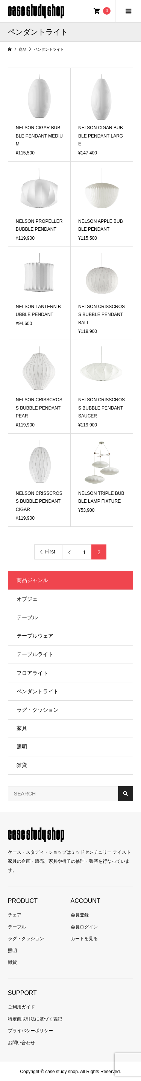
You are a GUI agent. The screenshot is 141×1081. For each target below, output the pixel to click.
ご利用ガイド (21, 1007)
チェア (14, 915)
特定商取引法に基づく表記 (35, 1019)
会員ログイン (84, 927)
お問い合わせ (21, 1042)
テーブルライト (35, 654)
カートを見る (84, 938)
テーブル (27, 617)
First (50, 552)
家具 (22, 728)
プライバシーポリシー (30, 1030)
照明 (22, 747)
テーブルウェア (35, 636)
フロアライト (32, 673)
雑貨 (22, 765)
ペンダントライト (38, 691)
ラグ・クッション (38, 710)
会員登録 (80, 915)
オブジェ (27, 599)
